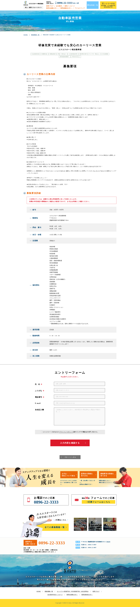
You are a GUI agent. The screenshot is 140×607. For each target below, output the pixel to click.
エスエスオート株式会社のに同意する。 (71, 432)
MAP (108, 541)
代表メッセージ (58, 594)
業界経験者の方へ (66, 8)
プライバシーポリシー (66, 432)
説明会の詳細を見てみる (87, 475)
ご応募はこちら (60, 520)
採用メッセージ (70, 6)
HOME (39, 591)
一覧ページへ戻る (70, 457)
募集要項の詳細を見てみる (107, 475)
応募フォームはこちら (99, 502)
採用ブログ (50, 6)
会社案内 (59, 6)
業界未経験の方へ (52, 8)
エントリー (73, 591)
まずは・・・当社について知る (68, 475)
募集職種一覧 (49, 591)
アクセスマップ (80, 8)
